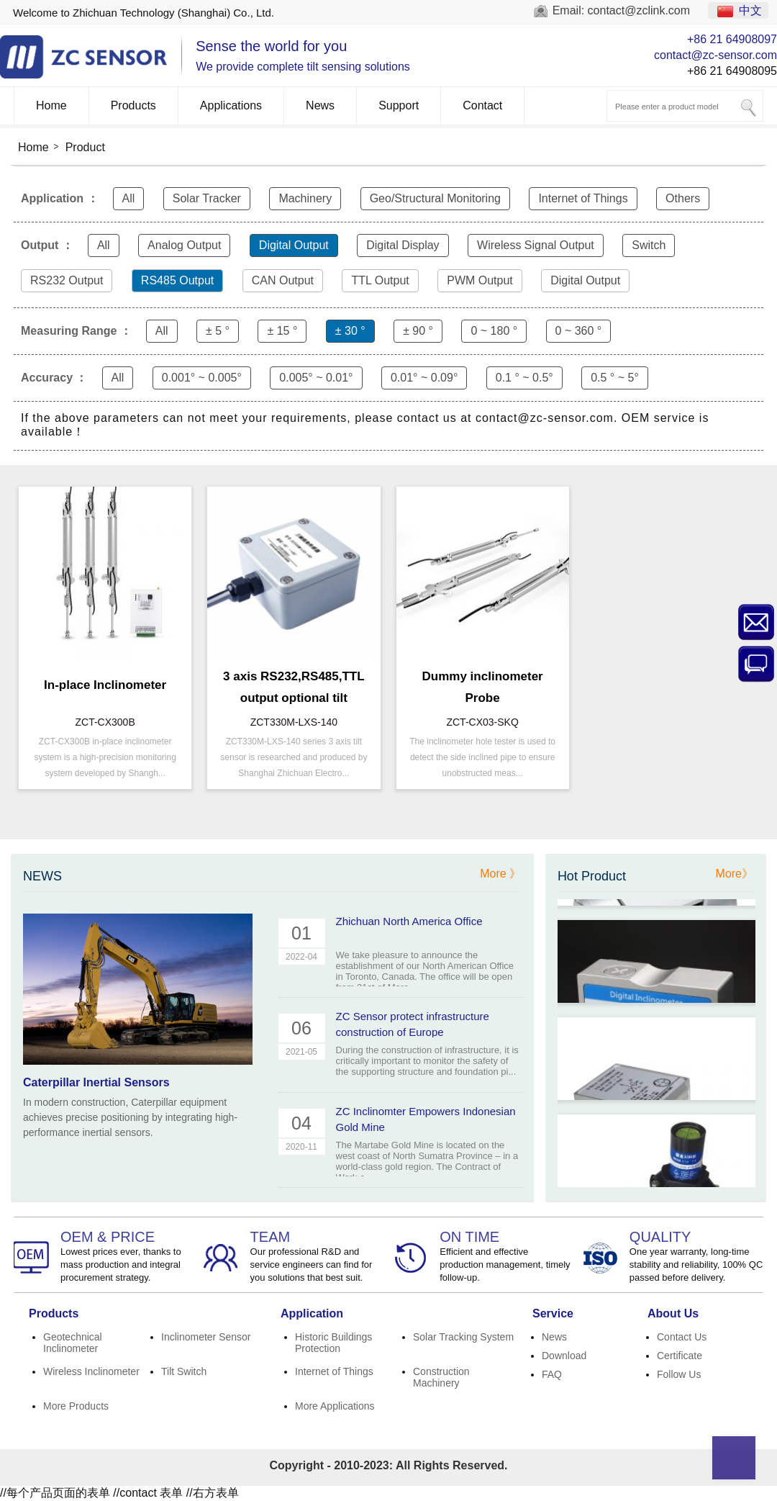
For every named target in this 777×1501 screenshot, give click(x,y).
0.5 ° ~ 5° (615, 377)
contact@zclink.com (639, 10)
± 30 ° (350, 331)
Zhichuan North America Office (409, 921)
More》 (734, 873)
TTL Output (380, 280)
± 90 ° (418, 331)
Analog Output (184, 245)
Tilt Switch (183, 1371)
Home (51, 105)
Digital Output (294, 245)
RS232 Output (66, 280)
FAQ (552, 1374)
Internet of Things (582, 198)
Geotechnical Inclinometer (72, 1342)
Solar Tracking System (463, 1337)
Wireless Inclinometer (91, 1371)
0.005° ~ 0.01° (316, 377)
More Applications (335, 1406)
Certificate (679, 1355)
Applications (231, 105)
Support (398, 105)
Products (133, 105)
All (128, 198)
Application (312, 1313)
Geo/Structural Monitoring (435, 198)
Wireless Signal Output (535, 245)
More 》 (500, 873)
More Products (76, 1406)
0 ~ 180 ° (494, 331)
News (320, 105)
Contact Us (681, 1337)
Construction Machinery (441, 1377)
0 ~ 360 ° (578, 331)
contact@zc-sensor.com (715, 55)
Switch (648, 245)
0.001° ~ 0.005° (202, 377)
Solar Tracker (207, 198)
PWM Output (480, 280)
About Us (673, 1313)
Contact (482, 105)
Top (733, 1457)
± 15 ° (282, 331)
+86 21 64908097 (732, 39)
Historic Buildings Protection (333, 1342)
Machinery (305, 198)
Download (564, 1355)
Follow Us (679, 1374)
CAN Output (283, 280)
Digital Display (402, 245)
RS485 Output (177, 280)
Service (552, 1313)
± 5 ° (218, 331)
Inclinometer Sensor (206, 1337)
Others (682, 198)
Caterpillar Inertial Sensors (96, 1082)
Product (85, 147)
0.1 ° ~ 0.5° (524, 377)
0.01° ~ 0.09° (424, 377)
